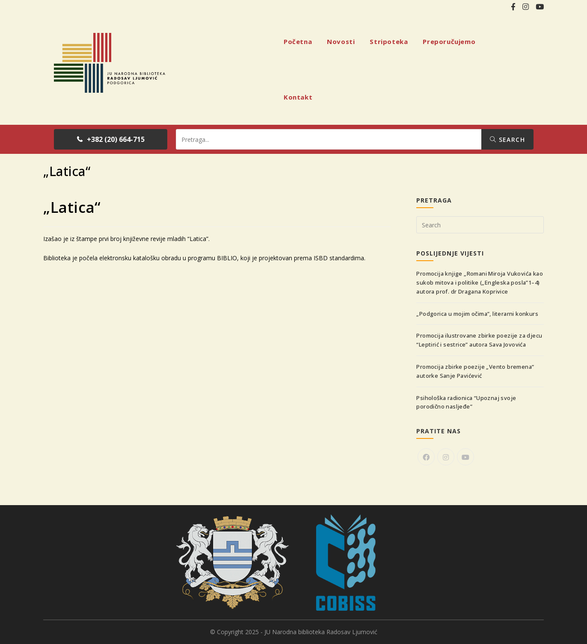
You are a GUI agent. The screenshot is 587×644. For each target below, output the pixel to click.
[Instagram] (445, 456)
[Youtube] (465, 456)
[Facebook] (426, 456)
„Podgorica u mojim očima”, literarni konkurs (477, 314)
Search (507, 139)
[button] (110, 139)
